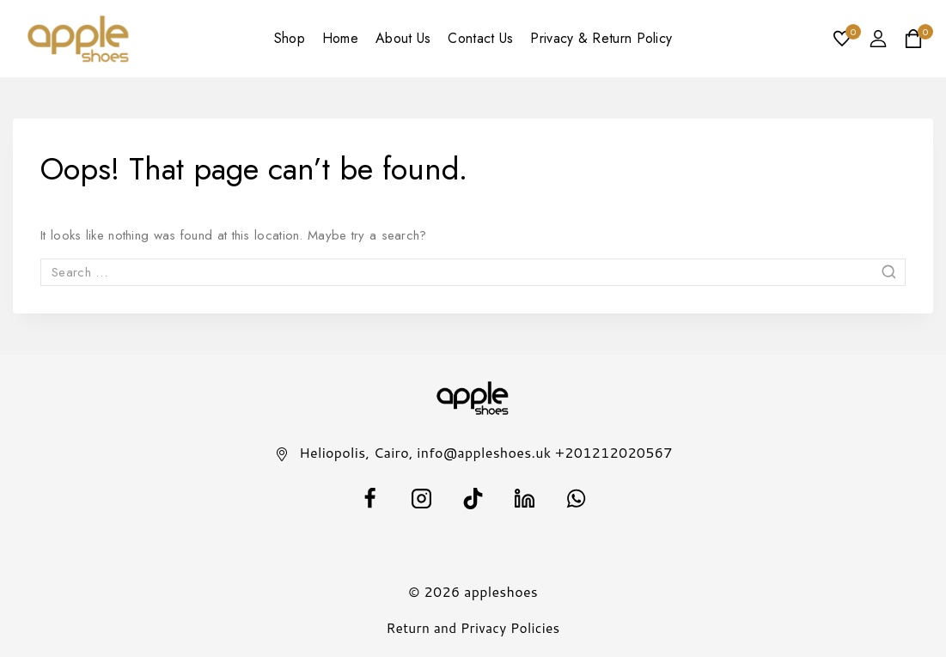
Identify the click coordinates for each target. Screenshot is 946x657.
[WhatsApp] (576, 498)
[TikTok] (473, 498)
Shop (289, 38)
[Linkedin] (525, 498)
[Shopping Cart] (918, 38)
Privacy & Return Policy (601, 38)
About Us (402, 38)
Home (340, 38)
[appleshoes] (78, 39)
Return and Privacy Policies (473, 628)
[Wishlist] (842, 38)
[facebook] (370, 498)
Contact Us (480, 38)
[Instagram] (421, 498)
